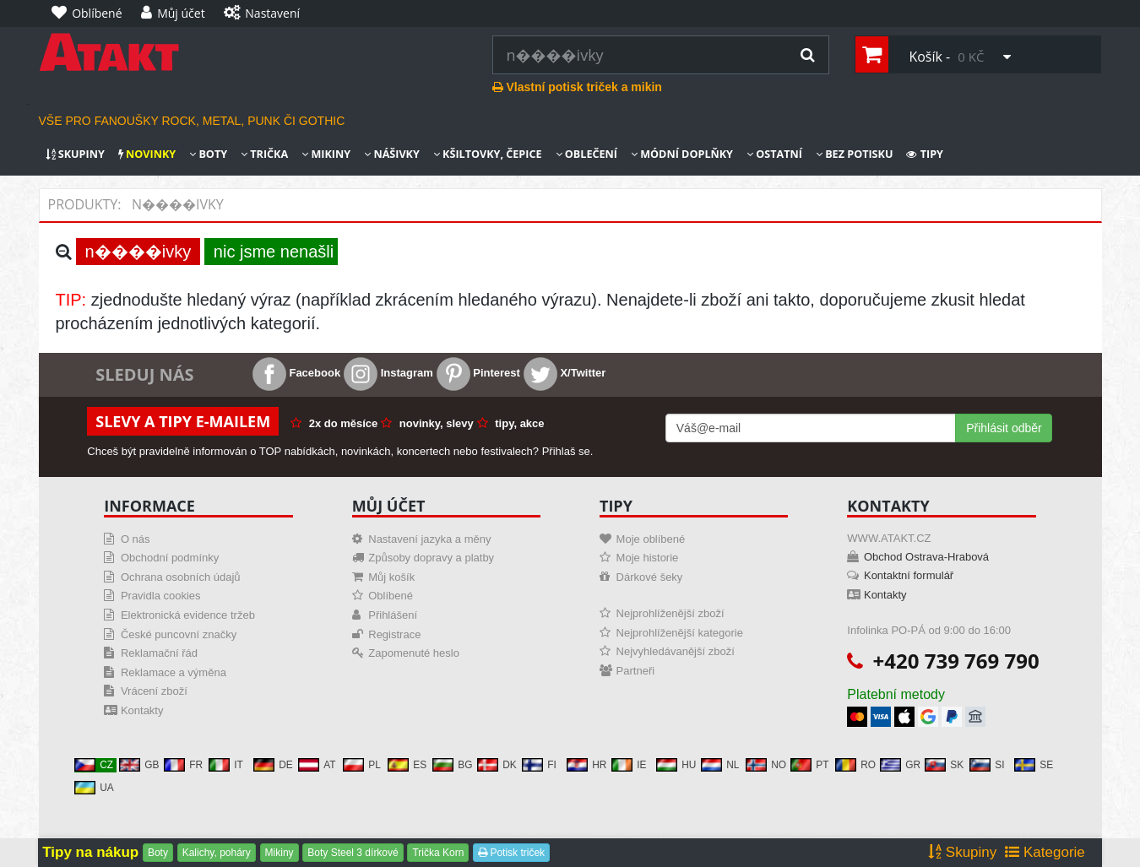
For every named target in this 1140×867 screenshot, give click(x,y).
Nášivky (392, 154)
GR (900, 765)
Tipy (924, 154)
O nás (135, 539)
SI (986, 765)
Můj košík (391, 577)
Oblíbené (390, 595)
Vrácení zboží (154, 691)
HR (586, 765)
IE (628, 765)
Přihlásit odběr (1004, 428)
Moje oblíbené (651, 539)
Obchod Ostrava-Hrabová (926, 556)
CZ (93, 765)
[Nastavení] (266, 13)
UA (94, 787)
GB (139, 765)
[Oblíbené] (91, 13)
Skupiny (75, 154)
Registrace (394, 634)
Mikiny (325, 154)
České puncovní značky (178, 634)
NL (720, 765)
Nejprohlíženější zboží (670, 613)
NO (766, 765)
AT (316, 765)
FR (183, 765)
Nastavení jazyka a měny (429, 539)
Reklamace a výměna (173, 672)
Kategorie (1045, 852)
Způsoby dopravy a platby (431, 557)
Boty (208, 154)
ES (407, 765)
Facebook (296, 372)
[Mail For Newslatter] (810, 428)
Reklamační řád (159, 653)
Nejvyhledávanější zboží (675, 651)
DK (497, 765)
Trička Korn (438, 853)
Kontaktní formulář (908, 575)
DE (273, 765)
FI (539, 765)
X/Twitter (565, 372)
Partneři (635, 670)
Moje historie (647, 557)
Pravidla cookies (161, 595)
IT (226, 765)
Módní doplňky (682, 154)
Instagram (388, 372)
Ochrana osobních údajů (181, 577)
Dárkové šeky (649, 577)
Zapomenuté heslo (413, 653)
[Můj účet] (177, 13)
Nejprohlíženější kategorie (679, 632)
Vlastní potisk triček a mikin (577, 87)
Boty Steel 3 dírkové (352, 853)
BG (452, 765)
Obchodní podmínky (170, 557)
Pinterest (478, 372)
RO (855, 765)
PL (362, 765)
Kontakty (142, 710)
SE (1033, 765)
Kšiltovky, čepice (487, 154)
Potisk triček (511, 853)
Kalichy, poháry (216, 853)
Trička (264, 154)
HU (676, 765)
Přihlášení (392, 615)
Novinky (147, 154)
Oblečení (586, 154)
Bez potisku (854, 154)
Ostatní (774, 154)
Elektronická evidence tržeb (188, 615)
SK (944, 765)
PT (809, 765)
